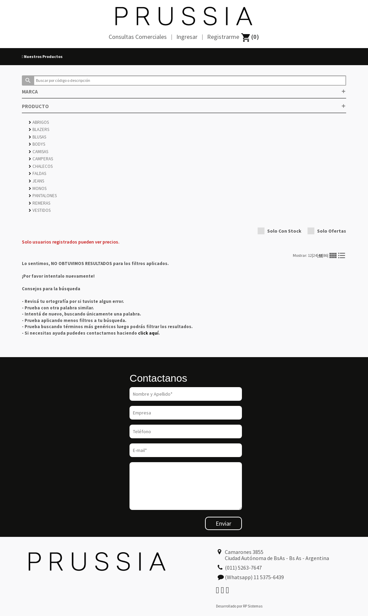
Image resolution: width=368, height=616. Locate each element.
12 (310, 255)
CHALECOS (41, 166)
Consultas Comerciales (138, 37)
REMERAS (39, 203)
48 (320, 255)
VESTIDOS (40, 210)
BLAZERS (39, 129)
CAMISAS (38, 152)
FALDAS (37, 173)
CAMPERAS (41, 159)
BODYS (37, 144)
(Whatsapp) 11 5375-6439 (254, 577)
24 (315, 255)
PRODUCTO (184, 106)
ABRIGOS (39, 122)
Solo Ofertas (327, 231)
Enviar (223, 523)
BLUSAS (37, 137)
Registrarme (223, 37)
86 (325, 255)
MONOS (37, 188)
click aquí (148, 333)
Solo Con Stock (279, 231)
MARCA (184, 91)
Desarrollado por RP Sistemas (239, 606)
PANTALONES (43, 196)
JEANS (36, 181)
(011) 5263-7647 (243, 567)
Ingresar (186, 37)
